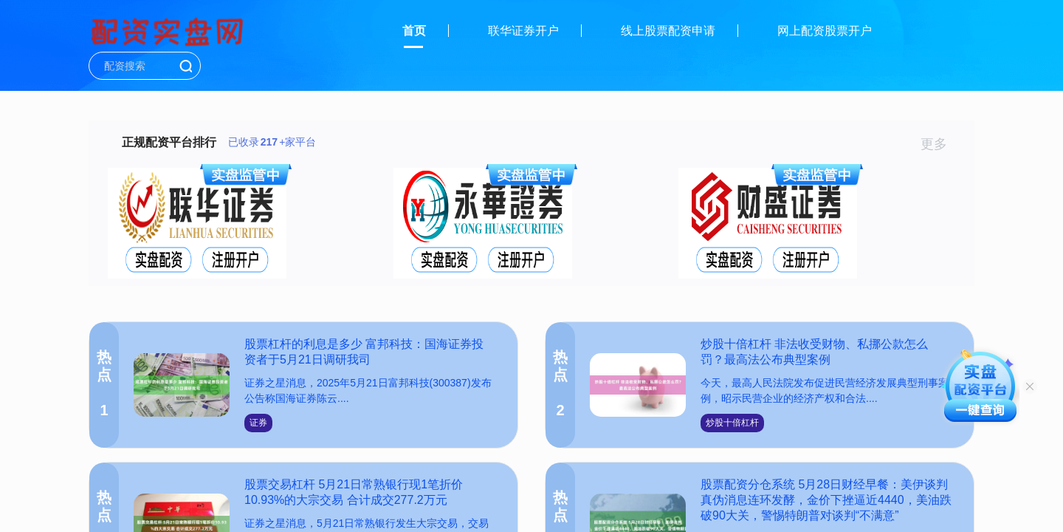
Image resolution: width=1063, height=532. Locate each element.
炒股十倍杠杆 (732, 422)
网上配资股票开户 (824, 30)
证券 (258, 422)
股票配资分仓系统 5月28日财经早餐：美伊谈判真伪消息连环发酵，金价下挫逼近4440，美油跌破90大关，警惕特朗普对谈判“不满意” (826, 500)
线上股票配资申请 (668, 30)
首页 (414, 30)
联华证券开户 (523, 30)
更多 (940, 144)
